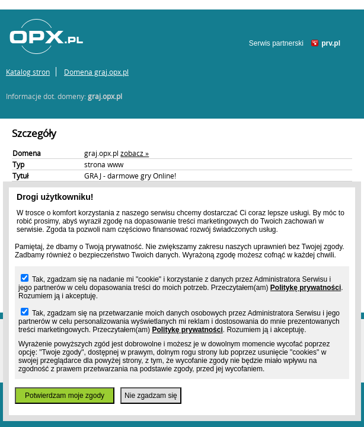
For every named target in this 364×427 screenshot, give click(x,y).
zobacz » (134, 153)
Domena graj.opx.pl (96, 72)
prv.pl (330, 43)
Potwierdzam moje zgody (64, 395)
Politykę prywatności (305, 287)
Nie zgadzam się (150, 395)
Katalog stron (28, 72)
